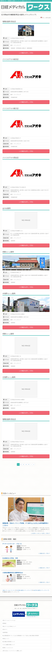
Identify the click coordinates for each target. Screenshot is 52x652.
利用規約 (4, 623)
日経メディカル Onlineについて (9, 626)
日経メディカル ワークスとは (8, 620)
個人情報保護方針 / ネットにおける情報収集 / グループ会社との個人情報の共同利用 (20, 635)
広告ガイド (4, 629)
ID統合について (5, 638)
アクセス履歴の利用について (8, 644)
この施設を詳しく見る (26, 53)
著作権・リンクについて (7, 647)
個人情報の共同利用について (8, 641)
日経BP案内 (5, 632)
